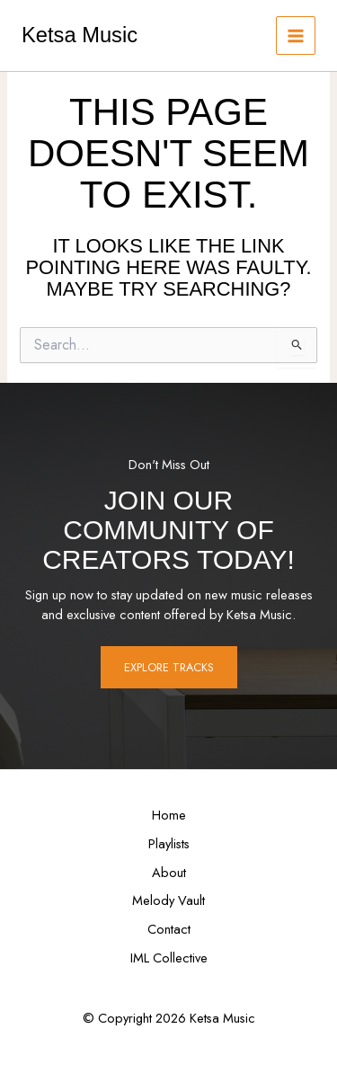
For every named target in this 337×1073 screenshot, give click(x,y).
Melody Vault (168, 900)
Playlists (169, 843)
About (169, 872)
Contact (169, 928)
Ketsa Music (79, 35)
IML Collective (169, 957)
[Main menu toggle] (295, 36)
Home (169, 814)
